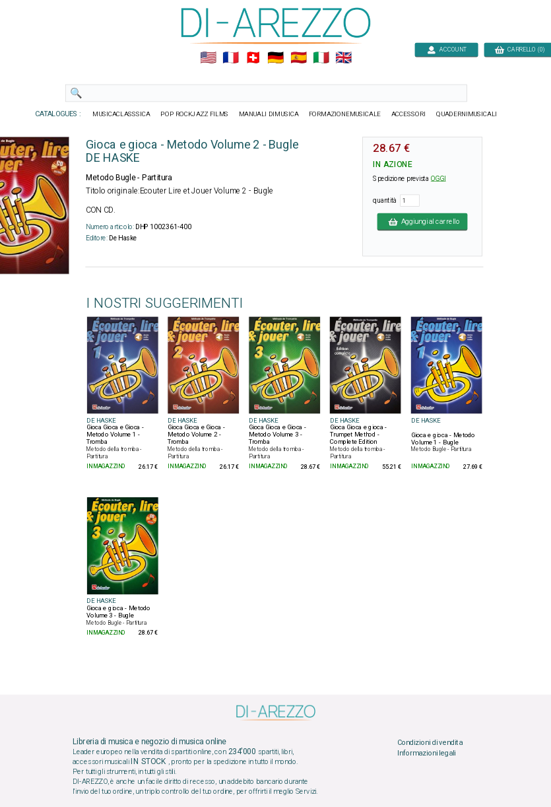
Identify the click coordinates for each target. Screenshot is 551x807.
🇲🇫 (230, 58)
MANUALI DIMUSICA (268, 114)
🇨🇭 (253, 58)
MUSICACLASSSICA (121, 114)
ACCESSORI (408, 114)
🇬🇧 (343, 58)
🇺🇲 (207, 58)
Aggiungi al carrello (422, 221)
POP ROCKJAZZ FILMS (194, 114)
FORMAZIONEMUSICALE (344, 114)
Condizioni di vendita (429, 743)
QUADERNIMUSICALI (466, 114)
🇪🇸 (298, 58)
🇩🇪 (275, 58)
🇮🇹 (320, 58)
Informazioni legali (426, 753)
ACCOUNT (446, 49)
